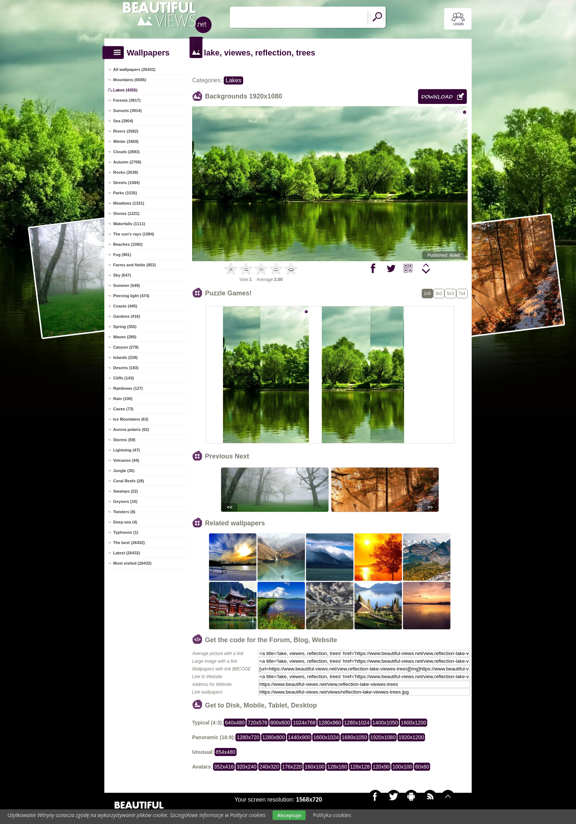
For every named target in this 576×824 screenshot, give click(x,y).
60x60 (422, 767)
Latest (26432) (126, 553)
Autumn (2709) (127, 162)
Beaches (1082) (128, 244)
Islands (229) (125, 357)
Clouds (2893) (126, 152)
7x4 (461, 293)
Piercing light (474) (131, 296)
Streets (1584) (126, 182)
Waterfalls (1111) (129, 224)
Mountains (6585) (129, 80)
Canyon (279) (125, 347)
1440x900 (299, 737)
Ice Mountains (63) (130, 419)
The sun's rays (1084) (133, 234)
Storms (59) (124, 440)
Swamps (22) (125, 491)
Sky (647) (122, 275)
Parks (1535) (125, 193)
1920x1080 (383, 737)
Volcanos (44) (126, 460)
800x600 (280, 723)
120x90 (381, 767)
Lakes (233, 80)
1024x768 (304, 723)
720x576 (257, 723)
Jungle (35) (123, 470)
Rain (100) (123, 398)
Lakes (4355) (125, 90)
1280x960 (329, 723)
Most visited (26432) (132, 563)
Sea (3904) (123, 121)
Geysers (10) (125, 501)
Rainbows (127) (128, 388)
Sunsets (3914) (127, 110)
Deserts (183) (125, 368)
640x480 (235, 723)
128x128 (360, 767)
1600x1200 (413, 723)
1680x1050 (354, 737)
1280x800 (273, 737)
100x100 (402, 767)
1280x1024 (357, 723)
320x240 (246, 767)
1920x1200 (411, 737)
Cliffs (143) (123, 378)
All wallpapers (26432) (134, 69)
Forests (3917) (127, 100)
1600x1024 (326, 737)
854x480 (225, 752)
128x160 (337, 767)
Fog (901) (122, 254)
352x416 (224, 767)
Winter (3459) (125, 141)
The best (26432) (129, 542)
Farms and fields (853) (134, 265)
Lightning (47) (126, 450)
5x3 (450, 293)
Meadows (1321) (128, 203)
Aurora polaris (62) (131, 429)
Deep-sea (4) (125, 522)
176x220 (292, 767)
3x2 (438, 293)
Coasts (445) (125, 306)
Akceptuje (289, 815)
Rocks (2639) (125, 172)
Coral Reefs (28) (128, 481)
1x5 (427, 293)
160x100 (314, 767)
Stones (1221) (126, 213)
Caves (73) (123, 409)
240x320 (269, 767)
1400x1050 (385, 723)
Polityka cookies (332, 815)
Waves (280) (124, 337)
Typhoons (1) (125, 532)
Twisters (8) (124, 512)
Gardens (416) (126, 316)
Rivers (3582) (125, 131)
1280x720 (248, 737)
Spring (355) (125, 326)
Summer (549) (126, 285)
